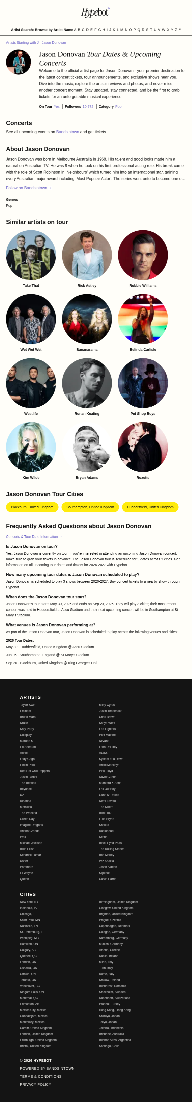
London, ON (28, 962)
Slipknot (104, 873)
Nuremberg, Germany (113, 938)
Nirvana (104, 741)
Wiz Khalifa (106, 861)
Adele (24, 753)
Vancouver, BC (30, 986)
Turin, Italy (106, 968)
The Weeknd (28, 813)
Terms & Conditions (41, 1076)
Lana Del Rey (108, 747)
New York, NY (29, 902)
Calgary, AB (28, 950)
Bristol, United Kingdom (35, 1046)
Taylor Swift (27, 705)
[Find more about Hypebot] (96, 12)
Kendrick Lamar (30, 855)
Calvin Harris (107, 879)
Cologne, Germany (111, 932)
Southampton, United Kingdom (90, 507)
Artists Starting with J (23, 43)
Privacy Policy (35, 1084)
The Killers (106, 807)
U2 (22, 795)
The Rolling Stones (111, 849)
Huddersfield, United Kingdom (150, 507)
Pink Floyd (106, 771)
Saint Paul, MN (30, 920)
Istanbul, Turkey (109, 1004)
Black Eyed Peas (110, 843)
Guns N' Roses (109, 795)
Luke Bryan (106, 819)
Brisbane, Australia (111, 1034)
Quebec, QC (28, 956)
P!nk (23, 837)
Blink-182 (105, 813)
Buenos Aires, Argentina (115, 1040)
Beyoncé (26, 789)
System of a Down (111, 759)
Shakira (104, 825)
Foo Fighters (107, 729)
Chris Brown (107, 717)
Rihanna (25, 801)
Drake (24, 723)
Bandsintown (68, 132)
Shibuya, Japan (109, 1016)
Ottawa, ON (28, 974)
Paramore (26, 867)
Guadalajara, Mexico (34, 1016)
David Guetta (107, 777)
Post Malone (107, 735)
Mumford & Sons (110, 783)
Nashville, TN (29, 926)
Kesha (103, 837)
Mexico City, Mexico (33, 1010)
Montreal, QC (29, 998)
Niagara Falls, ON (32, 992)
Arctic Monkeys (109, 765)
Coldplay (26, 735)
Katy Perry (27, 729)
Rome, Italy (106, 974)
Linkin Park (27, 765)
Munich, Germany (111, 944)
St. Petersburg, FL (32, 932)
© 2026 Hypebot (36, 1060)
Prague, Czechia (110, 920)
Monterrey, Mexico (32, 1022)
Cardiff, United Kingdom (36, 1028)
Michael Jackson (31, 843)
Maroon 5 (26, 741)
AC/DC (103, 753)
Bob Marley (106, 855)
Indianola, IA (28, 908)
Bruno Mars (28, 717)
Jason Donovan (54, 43)
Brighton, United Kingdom (116, 914)
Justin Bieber (28, 777)
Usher (24, 861)
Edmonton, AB (29, 1004)
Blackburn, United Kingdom (32, 507)
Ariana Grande (30, 831)
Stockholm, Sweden (112, 992)
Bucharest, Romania (112, 986)
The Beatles (28, 783)
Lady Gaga (27, 759)
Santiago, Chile (109, 1046)
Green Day (27, 819)
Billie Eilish (27, 849)
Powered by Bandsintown (47, 1068)
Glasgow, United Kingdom (116, 908)
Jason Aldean (108, 867)
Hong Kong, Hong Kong (115, 1010)
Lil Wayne (26, 873)
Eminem (25, 711)
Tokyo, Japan (108, 1022)
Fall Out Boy (107, 789)
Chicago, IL (27, 914)
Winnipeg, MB (29, 938)
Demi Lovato (107, 801)
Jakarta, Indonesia (111, 1028)
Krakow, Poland (109, 980)
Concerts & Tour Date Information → (34, 537)
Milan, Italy (106, 962)
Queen (24, 879)
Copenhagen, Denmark (114, 926)
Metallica (26, 807)
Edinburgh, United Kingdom (38, 1040)
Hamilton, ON (29, 944)
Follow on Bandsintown (29, 188)
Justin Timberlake (110, 711)
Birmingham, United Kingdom (118, 902)
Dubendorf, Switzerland (114, 998)
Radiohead (106, 831)
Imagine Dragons (31, 825)
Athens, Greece (109, 950)
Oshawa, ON (28, 968)
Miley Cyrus (107, 705)
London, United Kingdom (36, 1034)
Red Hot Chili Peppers (35, 771)
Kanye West (107, 723)
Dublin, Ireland (108, 956)
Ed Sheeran (28, 747)
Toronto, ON (28, 980)
